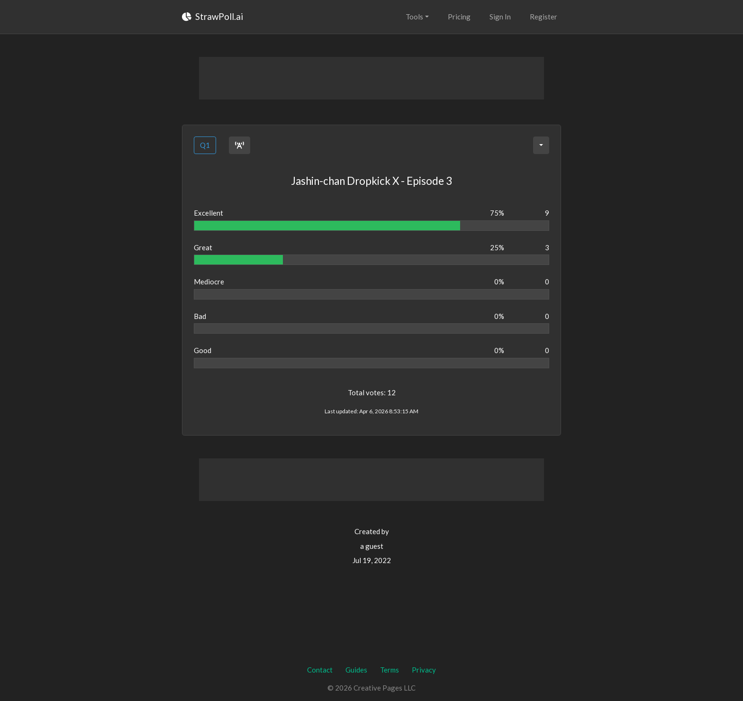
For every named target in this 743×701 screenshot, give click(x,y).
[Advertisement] (371, 78)
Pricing (459, 16)
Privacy (424, 669)
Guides (356, 669)
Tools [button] (414, 16)
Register (543, 16)
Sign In (500, 16)
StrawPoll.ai (212, 16)
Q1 (205, 145)
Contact (320, 669)
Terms (389, 669)
